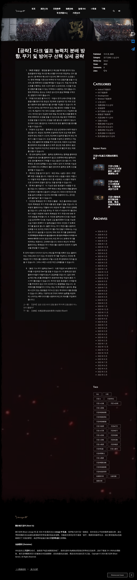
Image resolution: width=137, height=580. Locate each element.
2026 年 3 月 (102, 238)
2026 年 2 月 (102, 241)
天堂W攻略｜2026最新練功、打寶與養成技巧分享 (114, 185)
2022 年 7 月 (102, 362)
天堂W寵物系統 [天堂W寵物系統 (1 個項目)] (101, 417)
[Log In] (119, 11)
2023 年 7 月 (102, 325)
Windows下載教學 (105, 99)
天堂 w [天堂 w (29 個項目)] (98, 399)
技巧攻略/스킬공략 (111, 57)
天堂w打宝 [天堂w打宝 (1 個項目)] (114, 426)
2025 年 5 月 (102, 256)
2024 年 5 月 (102, 294)
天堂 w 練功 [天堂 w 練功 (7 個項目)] (114, 449)
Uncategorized (103, 96)
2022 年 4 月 (102, 369)
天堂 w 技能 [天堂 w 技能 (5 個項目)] (100, 435)
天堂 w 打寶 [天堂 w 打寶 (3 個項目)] (100, 431)
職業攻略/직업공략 (105, 124)
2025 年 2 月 (102, 266)
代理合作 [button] (76, 13)
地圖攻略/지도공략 (105, 105)
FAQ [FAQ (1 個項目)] (97, 394)
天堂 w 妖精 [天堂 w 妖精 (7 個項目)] (114, 403)
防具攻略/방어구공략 (106, 136)
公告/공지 (102, 102)
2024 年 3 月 (102, 300)
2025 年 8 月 (102, 250)
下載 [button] (103, 9)
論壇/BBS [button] (82, 9)
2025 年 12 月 (103, 247)
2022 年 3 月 (102, 372)
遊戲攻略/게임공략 (105, 130)
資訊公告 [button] (44, 9)
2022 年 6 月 (102, 365)
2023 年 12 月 (103, 309)
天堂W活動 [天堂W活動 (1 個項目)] (114, 440)
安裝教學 (101, 108)
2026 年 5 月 (102, 231)
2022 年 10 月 (103, 353)
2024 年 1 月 (102, 306)
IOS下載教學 (103, 93)
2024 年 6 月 (102, 291)
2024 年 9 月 (102, 281)
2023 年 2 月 (102, 340)
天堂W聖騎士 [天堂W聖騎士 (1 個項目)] (100, 453)
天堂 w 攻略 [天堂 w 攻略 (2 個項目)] (100, 440)
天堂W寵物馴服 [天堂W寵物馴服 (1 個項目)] (101, 421)
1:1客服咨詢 (21, 569)
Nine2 (106, 61)
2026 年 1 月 (102, 244)
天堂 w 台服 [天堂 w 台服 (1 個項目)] (100, 403)
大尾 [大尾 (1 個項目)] (106, 394)
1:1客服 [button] (93, 9)
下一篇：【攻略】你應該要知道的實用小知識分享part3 (45, 311)
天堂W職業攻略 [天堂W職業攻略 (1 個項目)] (101, 462)
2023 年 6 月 (102, 328)
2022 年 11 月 (103, 350)
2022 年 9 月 (102, 356)
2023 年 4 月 (102, 334)
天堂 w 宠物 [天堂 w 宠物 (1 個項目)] (100, 408)
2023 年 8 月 (102, 322)
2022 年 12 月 (103, 347)
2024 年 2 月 (102, 303)
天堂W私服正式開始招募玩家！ (105, 157)
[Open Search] (113, 11)
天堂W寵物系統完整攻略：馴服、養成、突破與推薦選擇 (114, 202)
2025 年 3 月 (102, 263)
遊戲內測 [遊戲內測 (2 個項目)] (99, 481)
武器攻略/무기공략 (105, 118)
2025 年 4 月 (102, 259)
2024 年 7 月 (102, 288)
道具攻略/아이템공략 (106, 133)
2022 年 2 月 (102, 375)
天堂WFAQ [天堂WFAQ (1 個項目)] (110, 399)
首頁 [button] (33, 9)
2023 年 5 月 (102, 331)
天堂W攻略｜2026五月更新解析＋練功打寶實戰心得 (114, 170)
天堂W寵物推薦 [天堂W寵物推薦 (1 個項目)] (101, 412)
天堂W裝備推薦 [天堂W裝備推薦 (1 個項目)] (101, 467)
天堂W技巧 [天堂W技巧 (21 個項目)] (114, 431)
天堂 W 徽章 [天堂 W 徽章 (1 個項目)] (100, 426)
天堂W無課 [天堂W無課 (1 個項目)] (114, 444)
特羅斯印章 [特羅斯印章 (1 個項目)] (100, 476)
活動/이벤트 (103, 121)
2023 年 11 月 (103, 312)
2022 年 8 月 (102, 359)
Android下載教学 (104, 89)
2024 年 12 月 (103, 272)
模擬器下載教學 (104, 114)
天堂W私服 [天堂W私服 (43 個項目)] (99, 449)
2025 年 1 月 (102, 269)
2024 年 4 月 (102, 297)
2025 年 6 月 (102, 253)
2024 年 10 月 (103, 278)
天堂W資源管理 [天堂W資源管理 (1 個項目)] (101, 472)
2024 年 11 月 (103, 275)
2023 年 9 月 (102, 319)
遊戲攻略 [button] (69, 9)
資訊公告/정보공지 (105, 127)
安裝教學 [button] (56, 9)
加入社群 (34, 569)
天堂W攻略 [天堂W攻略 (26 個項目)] (114, 435)
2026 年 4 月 (102, 235)
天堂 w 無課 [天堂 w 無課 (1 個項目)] (100, 444)
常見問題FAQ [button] (62, 13)
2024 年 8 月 (102, 284)
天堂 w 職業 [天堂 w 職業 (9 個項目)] (100, 458)
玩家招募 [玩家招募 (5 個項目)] (113, 476)
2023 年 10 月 (103, 316)
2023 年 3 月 (102, 337)
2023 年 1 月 (102, 344)
